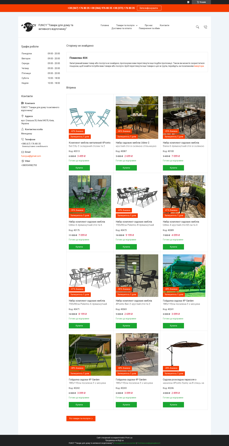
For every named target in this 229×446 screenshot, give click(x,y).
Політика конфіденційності (148, 443)
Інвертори (199, 66)
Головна (105, 25)
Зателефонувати (149, 8)
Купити (79, 168)
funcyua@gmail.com (31, 156)
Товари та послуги (125, 25)
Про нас (149, 25)
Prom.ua (128, 438)
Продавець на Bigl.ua (114, 440)
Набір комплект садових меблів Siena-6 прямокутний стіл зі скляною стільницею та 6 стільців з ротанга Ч (183, 146)
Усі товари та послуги (79, 418)
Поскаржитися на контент (125, 443)
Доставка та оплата (122, 28)
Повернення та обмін (149, 28)
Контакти (164, 25)
